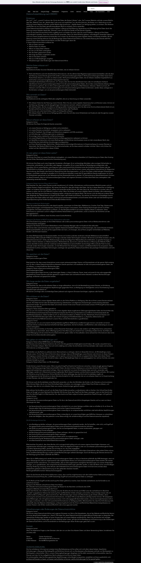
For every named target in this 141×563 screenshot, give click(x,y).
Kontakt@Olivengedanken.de (48, 540)
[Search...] (101, 9)
